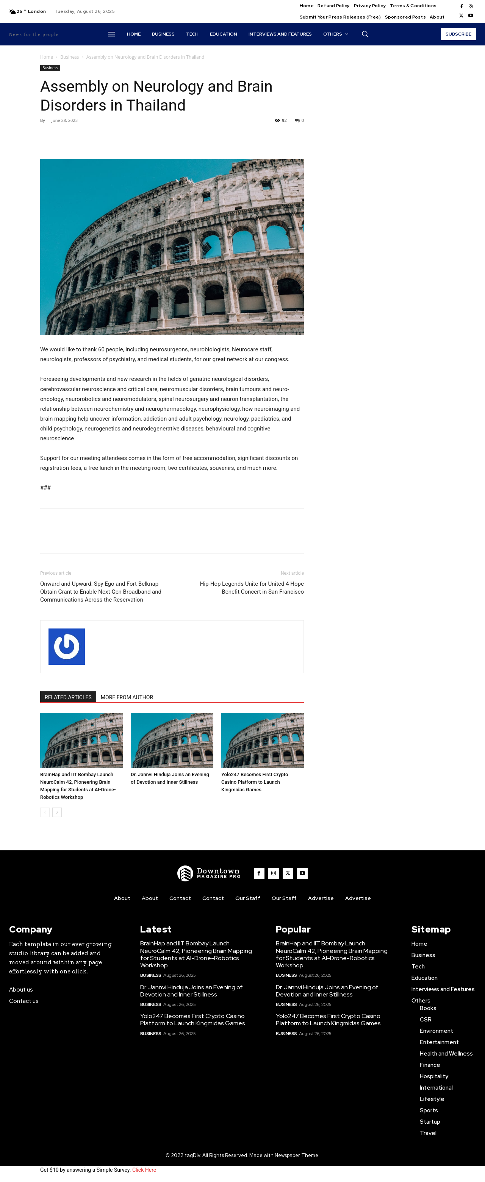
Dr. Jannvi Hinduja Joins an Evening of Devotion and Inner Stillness (191, 990)
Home (46, 57)
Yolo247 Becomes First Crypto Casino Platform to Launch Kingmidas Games (254, 782)
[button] (364, 33)
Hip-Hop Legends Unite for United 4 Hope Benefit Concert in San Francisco (252, 587)
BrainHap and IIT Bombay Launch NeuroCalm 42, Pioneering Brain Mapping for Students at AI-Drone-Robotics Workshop (196, 954)
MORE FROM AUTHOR (127, 697)
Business (69, 57)
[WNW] (209, 873)
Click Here (144, 1170)
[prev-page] (45, 812)
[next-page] (57, 812)
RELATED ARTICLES (68, 697)
